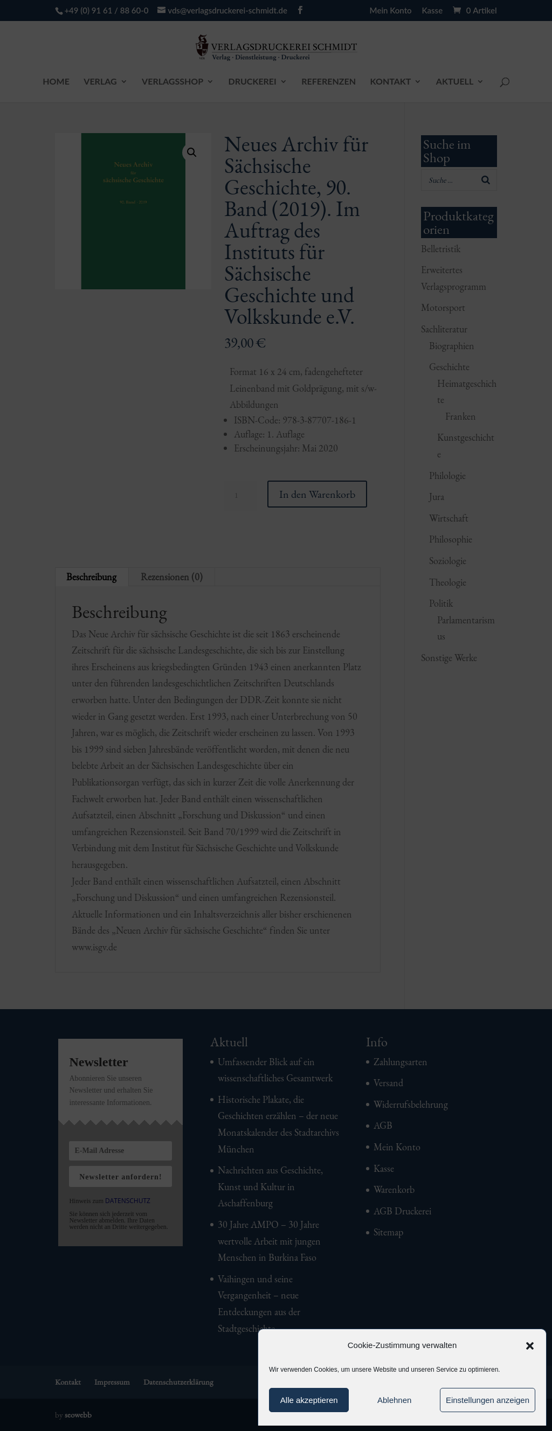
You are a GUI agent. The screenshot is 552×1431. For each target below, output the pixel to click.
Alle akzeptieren (309, 1400)
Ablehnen (394, 1400)
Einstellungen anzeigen (487, 1400)
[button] (530, 1345)
